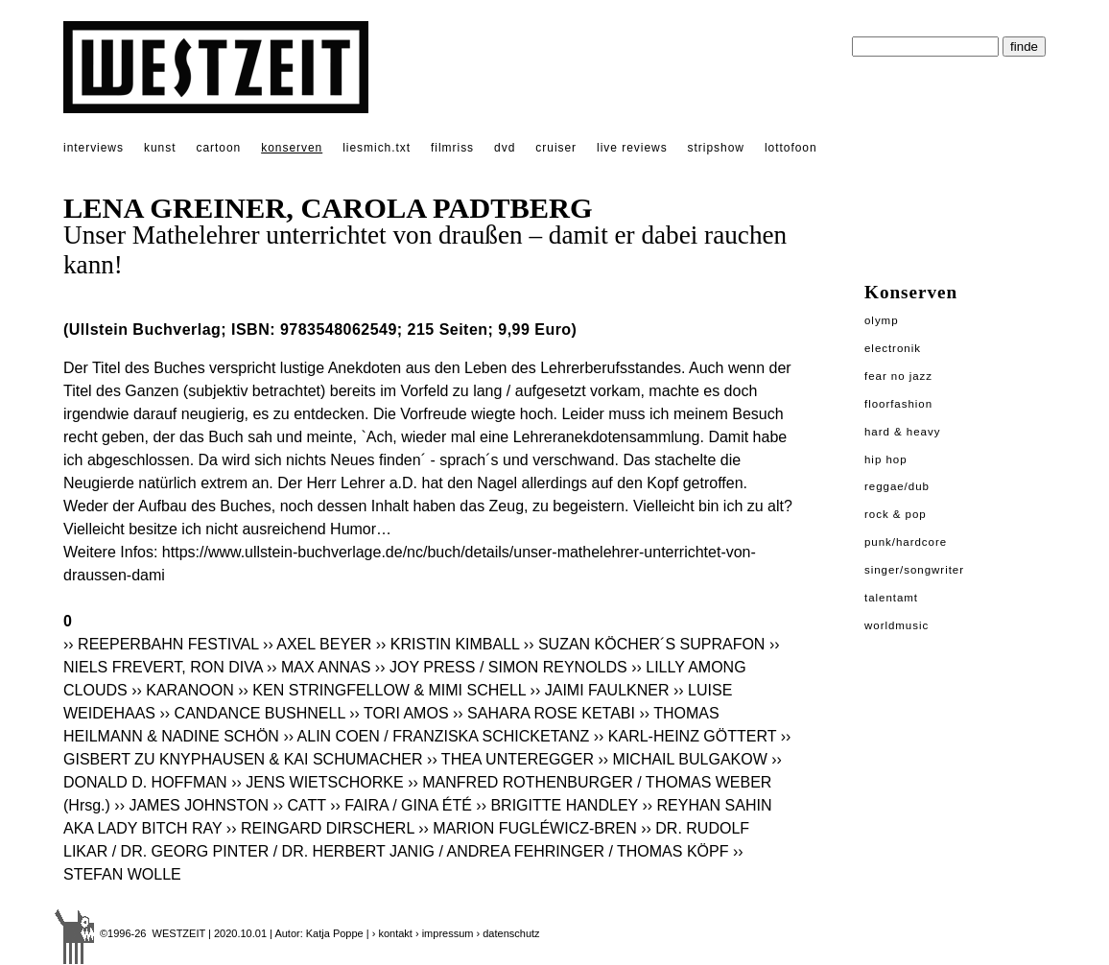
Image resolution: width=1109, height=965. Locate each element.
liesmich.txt (376, 147)
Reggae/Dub (897, 486)
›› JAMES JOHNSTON (191, 805)
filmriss (452, 147)
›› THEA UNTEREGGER (510, 759)
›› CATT (298, 805)
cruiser (556, 147)
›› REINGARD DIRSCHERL (320, 828)
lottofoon (791, 147)
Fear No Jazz (898, 376)
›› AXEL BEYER (317, 644)
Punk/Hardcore (905, 542)
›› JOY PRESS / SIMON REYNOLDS (501, 667)
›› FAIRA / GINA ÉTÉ (401, 805)
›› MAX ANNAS (318, 667)
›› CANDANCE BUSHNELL (251, 713)
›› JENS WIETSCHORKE (317, 782)
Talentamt (891, 597)
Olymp (881, 320)
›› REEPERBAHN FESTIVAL (163, 644)
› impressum (444, 933)
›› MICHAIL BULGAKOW (682, 759)
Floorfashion (898, 404)
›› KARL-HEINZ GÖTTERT (685, 736)
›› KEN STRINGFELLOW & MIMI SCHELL (382, 690)
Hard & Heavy (902, 431)
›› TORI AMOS (398, 713)
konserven (291, 147)
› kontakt (392, 933)
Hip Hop (886, 459)
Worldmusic (896, 625)
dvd (504, 147)
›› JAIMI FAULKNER (600, 690)
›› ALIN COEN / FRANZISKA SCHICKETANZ (436, 736)
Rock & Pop (895, 514)
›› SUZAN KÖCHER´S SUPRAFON (645, 644)
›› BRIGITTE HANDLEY (557, 805)
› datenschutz (508, 933)
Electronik (892, 348)
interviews (93, 147)
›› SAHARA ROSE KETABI (544, 713)
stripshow (716, 147)
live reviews (632, 147)
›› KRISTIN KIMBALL (448, 644)
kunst (160, 147)
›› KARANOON (182, 690)
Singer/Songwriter (914, 570)
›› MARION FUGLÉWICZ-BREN (527, 828)
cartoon (218, 147)
